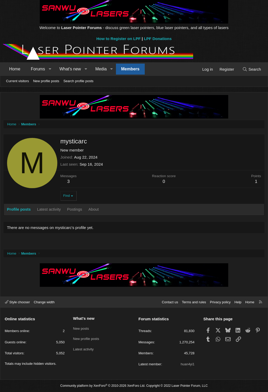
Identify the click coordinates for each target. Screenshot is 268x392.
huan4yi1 (187, 364)
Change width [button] (44, 302)
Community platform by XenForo (102, 386)
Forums (38, 69)
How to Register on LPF (118, 38)
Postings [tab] (75, 210)
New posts (81, 327)
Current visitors (17, 81)
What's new (70, 69)
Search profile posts (78, 81)
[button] (50, 69)
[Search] (251, 69)
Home (14, 69)
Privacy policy (220, 302)
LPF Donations (158, 38)
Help (238, 302)
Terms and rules (194, 302)
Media (101, 69)
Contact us (170, 302)
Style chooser (17, 302)
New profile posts (46, 81)
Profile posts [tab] (20, 210)
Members (130, 69)
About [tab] (95, 210)
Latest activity (83, 346)
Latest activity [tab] (50, 210)
